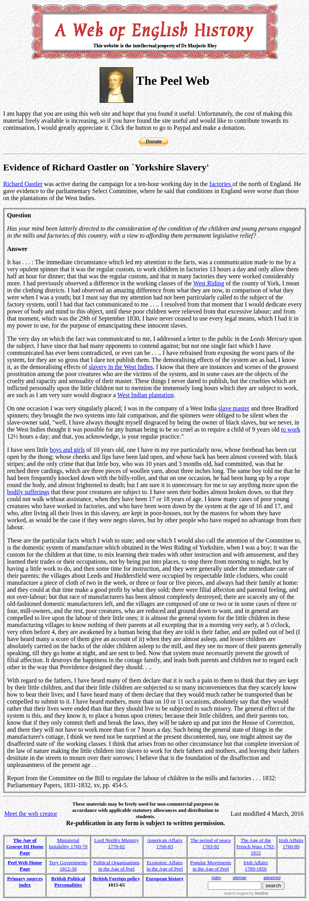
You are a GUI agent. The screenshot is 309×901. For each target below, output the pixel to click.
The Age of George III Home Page (24, 846)
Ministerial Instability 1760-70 (68, 843)
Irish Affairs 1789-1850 (255, 866)
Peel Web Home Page (25, 866)
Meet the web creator (30, 813)
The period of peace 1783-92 (211, 843)
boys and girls (67, 449)
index (216, 878)
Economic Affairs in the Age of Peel (164, 866)
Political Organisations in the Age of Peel (116, 866)
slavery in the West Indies (121, 367)
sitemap (239, 878)
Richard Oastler (23, 184)
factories (220, 184)
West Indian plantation (145, 395)
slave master (234, 408)
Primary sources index (25, 882)
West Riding (208, 283)
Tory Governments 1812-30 (68, 866)
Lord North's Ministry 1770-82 (116, 843)
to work (290, 429)
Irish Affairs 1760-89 (291, 843)
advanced (272, 878)
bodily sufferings (28, 492)
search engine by (246, 893)
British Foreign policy (116, 878)
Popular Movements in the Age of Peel (210, 866)
